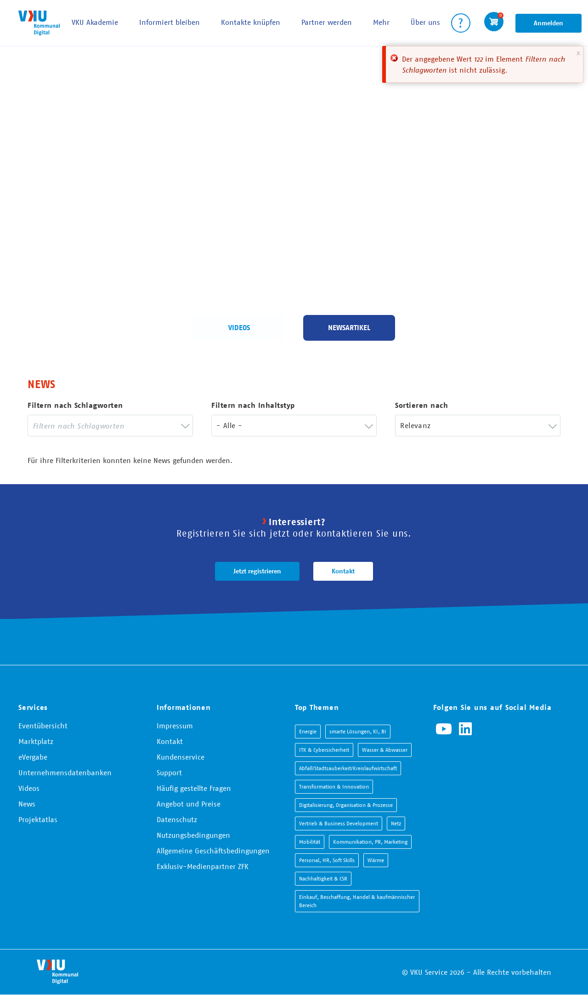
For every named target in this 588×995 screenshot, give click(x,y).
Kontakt (343, 571)
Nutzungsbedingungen (193, 835)
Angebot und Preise (188, 803)
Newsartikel (349, 327)
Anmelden (548, 23)
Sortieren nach (421, 405)
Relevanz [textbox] (415, 425)
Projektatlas (37, 819)
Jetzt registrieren (257, 571)
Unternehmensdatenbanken (65, 772)
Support (169, 772)
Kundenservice (180, 756)
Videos (239, 327)
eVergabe (32, 756)
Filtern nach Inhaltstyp (253, 405)
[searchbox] (103, 425)
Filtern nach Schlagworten (75, 405)
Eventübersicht (43, 725)
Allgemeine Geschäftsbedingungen (213, 850)
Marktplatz (35, 741)
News (26, 803)
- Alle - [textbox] (229, 425)
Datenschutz (177, 819)
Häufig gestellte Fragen (194, 788)
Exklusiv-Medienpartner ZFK (203, 866)
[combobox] (110, 425)
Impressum (175, 725)
